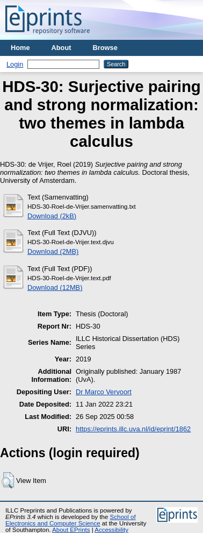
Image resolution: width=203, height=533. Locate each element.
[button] (8, 480)
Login (14, 64)
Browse (105, 48)
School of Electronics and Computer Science (70, 520)
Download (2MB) (52, 251)
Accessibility (111, 530)
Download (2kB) (51, 216)
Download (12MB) (54, 287)
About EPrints (71, 530)
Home (20, 48)
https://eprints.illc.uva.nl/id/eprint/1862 (133, 429)
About (61, 48)
